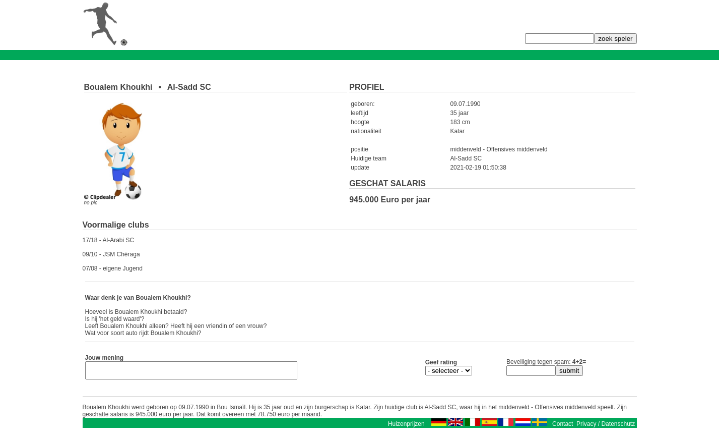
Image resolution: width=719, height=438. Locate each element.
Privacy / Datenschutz (605, 426)
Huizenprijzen (406, 426)
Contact (562, 426)
